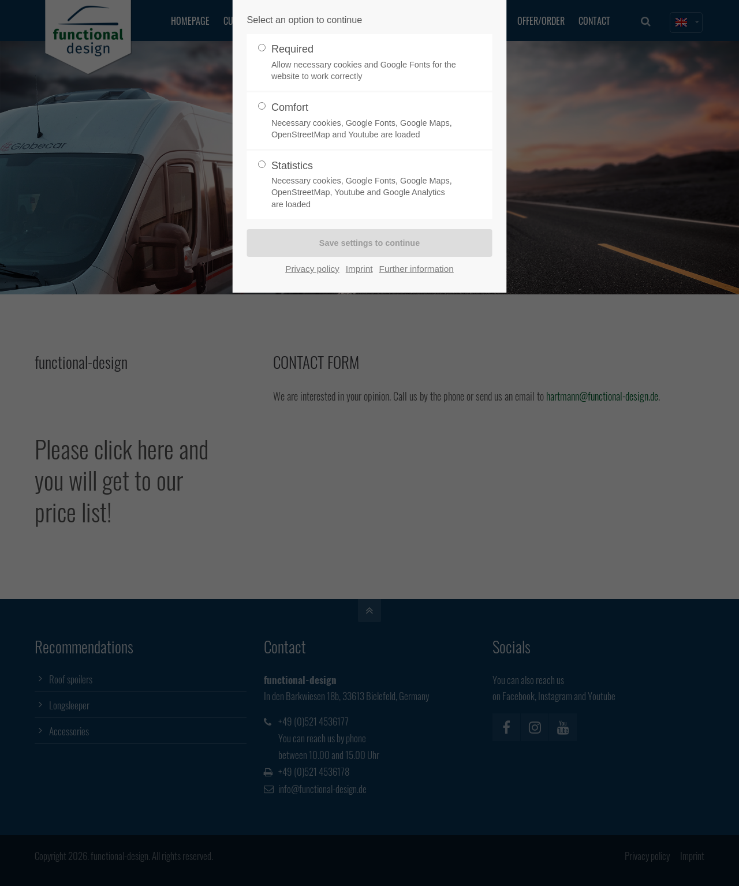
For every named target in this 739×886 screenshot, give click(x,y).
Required (364, 62)
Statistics (364, 185)
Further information (416, 269)
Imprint (359, 269)
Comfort (364, 121)
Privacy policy (312, 269)
